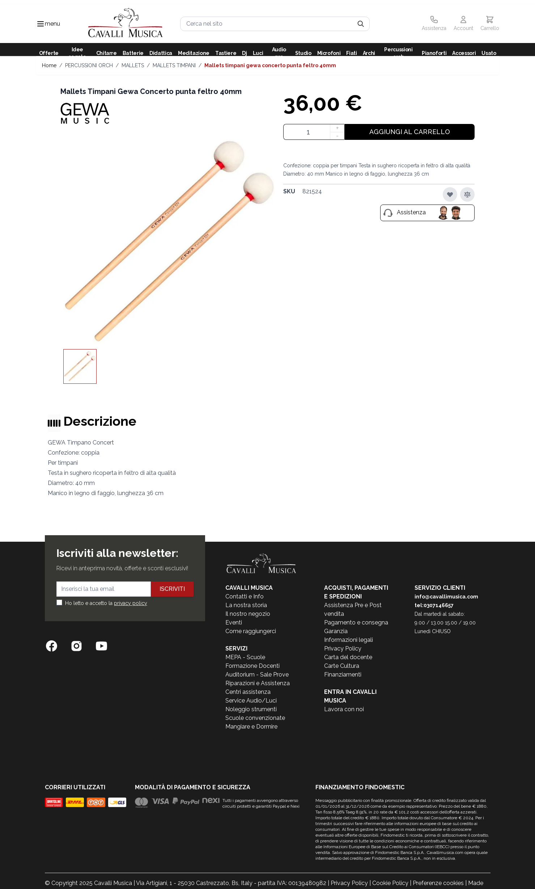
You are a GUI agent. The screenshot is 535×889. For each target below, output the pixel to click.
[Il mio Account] (463, 24)
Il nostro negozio (247, 613)
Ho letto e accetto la (106, 603)
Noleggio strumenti (251, 709)
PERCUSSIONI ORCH (89, 65)
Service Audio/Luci (251, 700)
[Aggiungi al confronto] (467, 194)
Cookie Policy (390, 883)
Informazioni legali (348, 639)
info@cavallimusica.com (446, 597)
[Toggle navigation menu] (40, 24)
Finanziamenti (342, 674)
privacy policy (130, 603)
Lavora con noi (344, 709)
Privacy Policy (342, 648)
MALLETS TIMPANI (174, 65)
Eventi (233, 622)
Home (49, 65)
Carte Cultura (341, 665)
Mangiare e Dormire (251, 726)
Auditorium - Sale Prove (257, 674)
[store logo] (125, 23)
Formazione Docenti (252, 665)
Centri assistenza (248, 691)
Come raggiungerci (250, 631)
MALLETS (133, 65)
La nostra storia (246, 605)
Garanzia (336, 631)
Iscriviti (172, 588)
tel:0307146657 (434, 605)
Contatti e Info (244, 596)
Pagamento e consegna (356, 622)
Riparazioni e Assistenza (257, 683)
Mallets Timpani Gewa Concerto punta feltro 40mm (270, 65)
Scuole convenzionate (255, 717)
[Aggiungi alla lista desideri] (450, 194)
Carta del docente (348, 657)
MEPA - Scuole (245, 657)
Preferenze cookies (438, 883)
